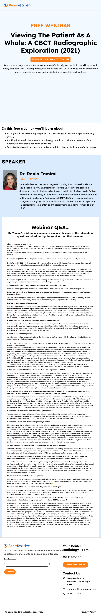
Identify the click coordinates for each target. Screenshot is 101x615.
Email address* (10, 559)
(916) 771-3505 (74, 593)
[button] (94, 5)
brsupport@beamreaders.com (82, 589)
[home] (17, 5)
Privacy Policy (88, 612)
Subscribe (10, 572)
